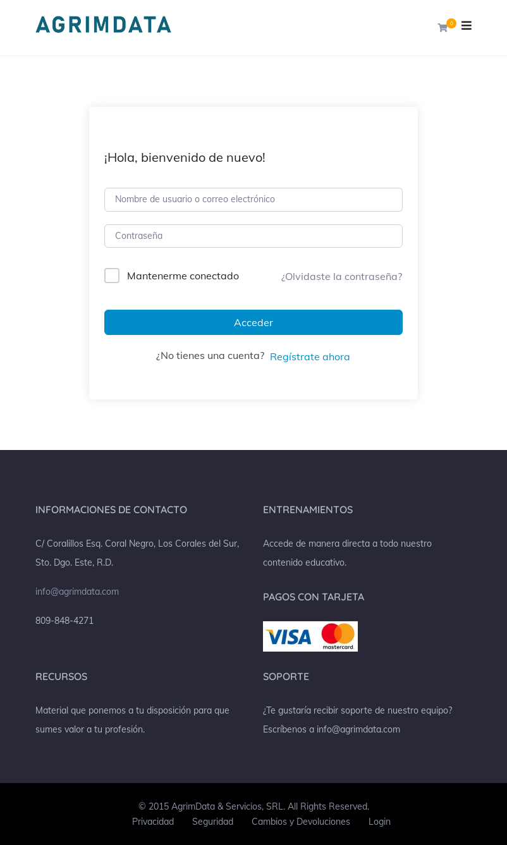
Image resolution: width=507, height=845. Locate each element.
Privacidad (153, 821)
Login (380, 821)
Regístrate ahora (310, 356)
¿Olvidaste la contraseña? (341, 276)
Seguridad (212, 821)
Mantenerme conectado (183, 275)
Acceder (253, 322)
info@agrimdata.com (77, 591)
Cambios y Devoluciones (301, 821)
